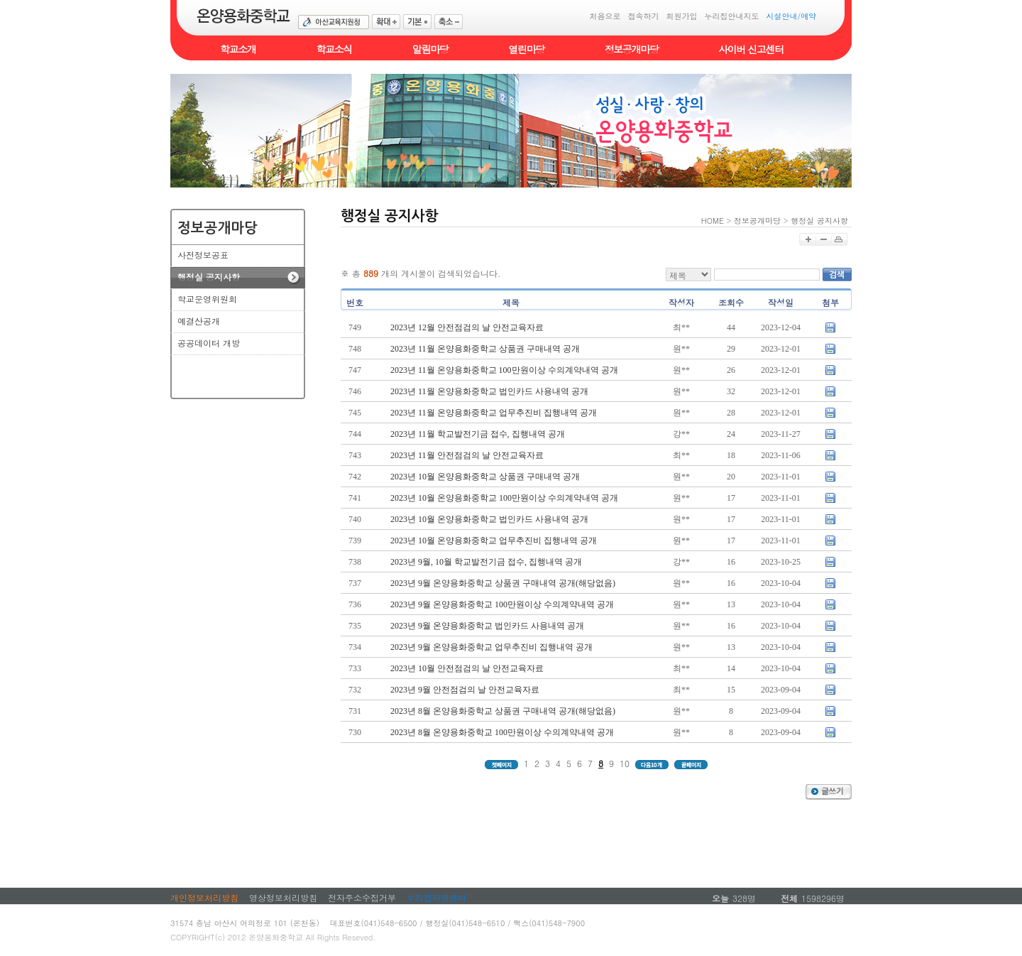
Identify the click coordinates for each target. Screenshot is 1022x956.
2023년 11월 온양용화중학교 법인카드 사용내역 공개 (489, 391)
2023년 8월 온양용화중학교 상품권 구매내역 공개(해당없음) (502, 711)
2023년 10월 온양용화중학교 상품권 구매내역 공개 (485, 477)
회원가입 (681, 16)
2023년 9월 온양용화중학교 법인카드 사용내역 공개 (487, 626)
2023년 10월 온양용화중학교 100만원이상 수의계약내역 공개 (504, 498)
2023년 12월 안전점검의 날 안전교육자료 (467, 327)
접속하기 (643, 16)
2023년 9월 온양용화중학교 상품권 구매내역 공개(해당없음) (502, 583)
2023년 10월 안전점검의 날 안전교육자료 (467, 668)
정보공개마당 (757, 220)
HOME (712, 220)
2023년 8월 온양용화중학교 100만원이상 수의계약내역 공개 (502, 732)
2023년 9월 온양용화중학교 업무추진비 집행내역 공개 (491, 647)
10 (625, 763)
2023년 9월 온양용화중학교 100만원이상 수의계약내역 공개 (502, 604)
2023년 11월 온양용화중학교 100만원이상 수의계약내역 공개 (504, 370)
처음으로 (604, 16)
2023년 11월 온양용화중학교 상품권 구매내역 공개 (485, 349)
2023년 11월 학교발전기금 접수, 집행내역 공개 (477, 434)
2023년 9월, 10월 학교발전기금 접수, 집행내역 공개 (486, 562)
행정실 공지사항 (819, 220)
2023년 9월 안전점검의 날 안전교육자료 (464, 690)
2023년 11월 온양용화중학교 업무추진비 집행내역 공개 (493, 413)
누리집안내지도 (731, 16)
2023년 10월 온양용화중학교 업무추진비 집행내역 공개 (493, 540)
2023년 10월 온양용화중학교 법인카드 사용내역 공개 (489, 519)
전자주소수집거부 (362, 897)
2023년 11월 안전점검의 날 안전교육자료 (467, 455)
